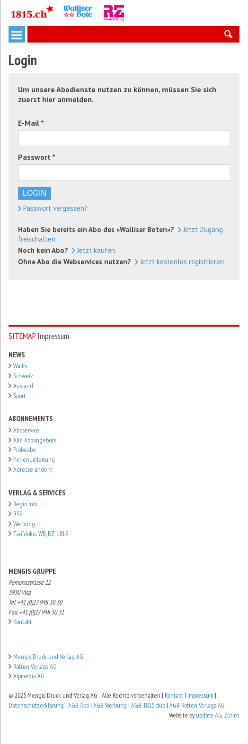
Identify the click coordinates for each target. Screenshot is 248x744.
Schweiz (23, 376)
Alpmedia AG (28, 676)
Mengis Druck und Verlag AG (48, 656)
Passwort (34, 157)
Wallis (20, 366)
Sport (19, 395)
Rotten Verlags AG (35, 666)
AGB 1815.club (148, 705)
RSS (17, 514)
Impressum (200, 695)
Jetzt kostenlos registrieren (179, 261)
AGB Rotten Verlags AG (197, 705)
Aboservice (26, 430)
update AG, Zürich (217, 715)
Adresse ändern (33, 469)
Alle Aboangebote (35, 440)
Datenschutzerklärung (36, 705)
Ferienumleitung (34, 459)
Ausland (23, 385)
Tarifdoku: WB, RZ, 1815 (40, 533)
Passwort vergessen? (53, 208)
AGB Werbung (110, 705)
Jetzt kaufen (93, 250)
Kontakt (22, 621)
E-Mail (28, 123)
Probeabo (24, 449)
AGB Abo (78, 705)
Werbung (24, 523)
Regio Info (25, 504)
